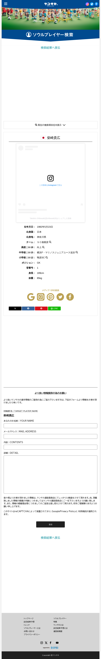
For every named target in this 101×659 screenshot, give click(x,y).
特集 (55, 622)
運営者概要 (57, 631)
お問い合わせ (29, 631)
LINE (54, 308)
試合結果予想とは (60, 628)
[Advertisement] (51, 85)
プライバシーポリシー (32, 634)
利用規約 (82, 511)
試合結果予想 (29, 622)
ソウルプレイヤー (59, 618)
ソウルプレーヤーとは (32, 628)
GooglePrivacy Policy (64, 511)
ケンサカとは (58, 625)
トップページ (28, 618)
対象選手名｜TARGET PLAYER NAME (21, 411)
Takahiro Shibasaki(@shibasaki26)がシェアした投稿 (50, 218)
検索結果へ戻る (50, 47)
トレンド (27, 625)
